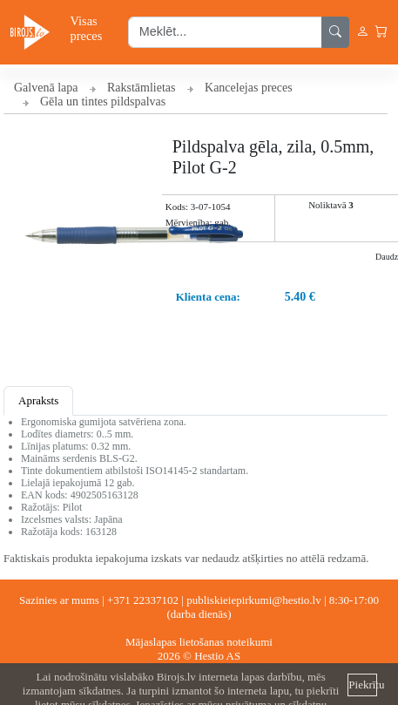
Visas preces (87, 28)
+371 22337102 (143, 600)
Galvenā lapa (46, 87)
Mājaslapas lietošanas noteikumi (199, 641)
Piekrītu (362, 684)
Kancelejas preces (249, 87)
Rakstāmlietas (141, 87)
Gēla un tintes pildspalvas (102, 101)
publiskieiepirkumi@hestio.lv (253, 600)
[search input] (225, 32)
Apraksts (38, 400)
